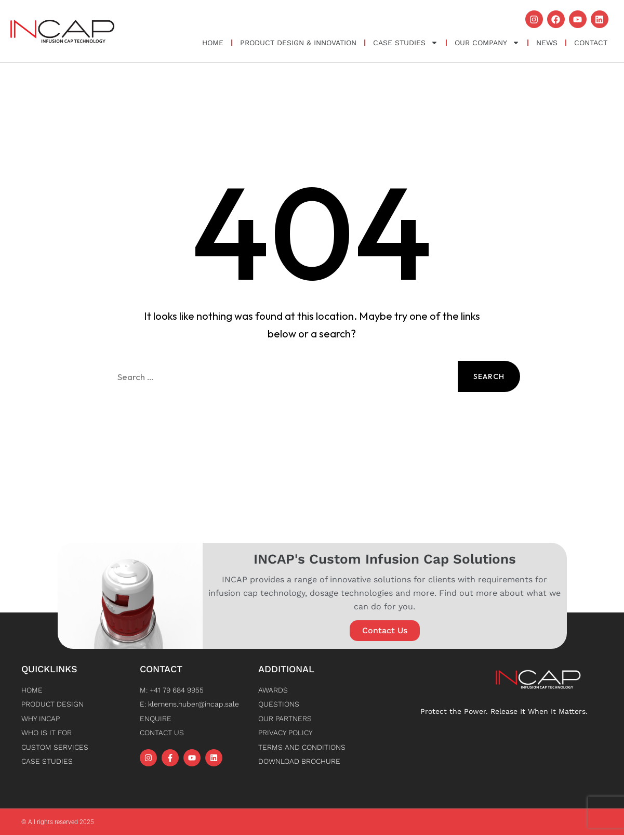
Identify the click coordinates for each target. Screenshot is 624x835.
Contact (590, 42)
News (546, 42)
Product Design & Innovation (298, 42)
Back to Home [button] (312, 427)
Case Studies (405, 42)
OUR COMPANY (487, 42)
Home (212, 42)
